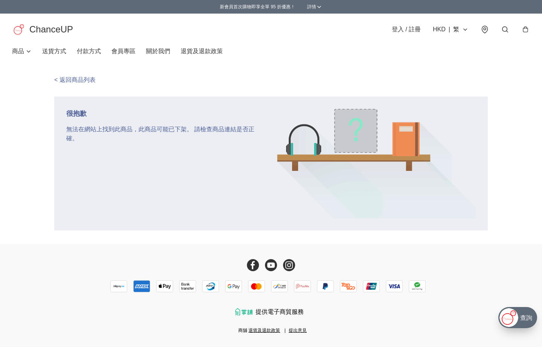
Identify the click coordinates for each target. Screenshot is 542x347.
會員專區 (123, 51)
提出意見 (298, 330)
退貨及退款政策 (202, 51)
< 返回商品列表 (75, 80)
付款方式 (89, 51)
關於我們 (158, 51)
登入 (406, 29)
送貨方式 (54, 51)
